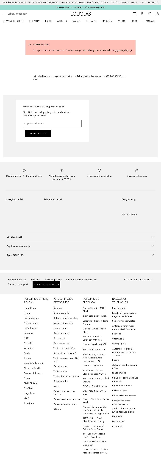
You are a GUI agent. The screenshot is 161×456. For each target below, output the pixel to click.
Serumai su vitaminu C (64, 353)
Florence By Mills (32, 368)
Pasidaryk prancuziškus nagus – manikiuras (124, 315)
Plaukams (149, 21)
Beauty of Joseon (33, 373)
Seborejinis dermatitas (123, 321)
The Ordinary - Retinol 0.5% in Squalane (94, 435)
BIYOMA (28, 388)
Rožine (115, 360)
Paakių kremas (60, 366)
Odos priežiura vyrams (124, 395)
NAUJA (76, 21)
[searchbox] (30, 13)
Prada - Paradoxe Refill (94, 344)
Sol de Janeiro (31, 318)
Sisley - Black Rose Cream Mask (96, 401)
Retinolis (116, 333)
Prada (27, 353)
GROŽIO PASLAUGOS (97, 3)
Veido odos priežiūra (64, 348)
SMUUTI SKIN (30, 383)
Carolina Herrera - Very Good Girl (95, 443)
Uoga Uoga (30, 308)
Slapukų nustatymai (18, 284)
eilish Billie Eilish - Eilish (95, 316)
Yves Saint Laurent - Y (94, 349)
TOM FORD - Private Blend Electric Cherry (93, 420)
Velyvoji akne (119, 343)
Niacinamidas (119, 372)
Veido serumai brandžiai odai (66, 360)
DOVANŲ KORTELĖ (13, 21)
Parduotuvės (138, 3)
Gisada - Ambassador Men (94, 330)
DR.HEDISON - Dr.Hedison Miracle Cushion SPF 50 (96, 451)
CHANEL (28, 343)
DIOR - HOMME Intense (95, 386)
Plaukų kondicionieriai (64, 404)
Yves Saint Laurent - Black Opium (96, 380)
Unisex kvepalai (61, 313)
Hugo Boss (29, 393)
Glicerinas (117, 426)
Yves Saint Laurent (33, 363)
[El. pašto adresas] (52, 123)
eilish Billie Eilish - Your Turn (94, 393)
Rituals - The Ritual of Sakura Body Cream (94, 428)
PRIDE (48, 21)
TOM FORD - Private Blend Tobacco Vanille (94, 372)
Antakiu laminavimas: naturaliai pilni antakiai (123, 328)
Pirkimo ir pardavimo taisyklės (81, 279)
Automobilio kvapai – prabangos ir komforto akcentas (124, 352)
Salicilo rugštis (119, 308)
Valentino (28, 348)
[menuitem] (15, 21)
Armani (27, 358)
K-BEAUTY (34, 21)
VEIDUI (121, 21)
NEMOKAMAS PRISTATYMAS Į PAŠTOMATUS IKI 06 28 (80, 7)
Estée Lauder (30, 328)
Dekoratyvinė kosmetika (65, 318)
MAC (26, 398)
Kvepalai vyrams (61, 343)
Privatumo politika (17, 279)
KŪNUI (134, 21)
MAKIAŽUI (107, 21)
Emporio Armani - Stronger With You (92, 338)
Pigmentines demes (122, 385)
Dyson (27, 313)
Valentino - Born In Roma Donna (95, 323)
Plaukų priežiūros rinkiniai (66, 399)
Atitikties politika (53, 279)
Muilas (56, 386)
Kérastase (29, 333)
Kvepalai (91, 21)
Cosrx (27, 378)
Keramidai (117, 416)
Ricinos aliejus (119, 390)
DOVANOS (153, 3)
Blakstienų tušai (61, 333)
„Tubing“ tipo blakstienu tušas (124, 367)
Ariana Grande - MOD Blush (94, 310)
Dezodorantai (60, 381)
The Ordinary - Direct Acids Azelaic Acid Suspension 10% (94, 357)
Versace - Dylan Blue (93, 365)
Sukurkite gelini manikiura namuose (125, 379)
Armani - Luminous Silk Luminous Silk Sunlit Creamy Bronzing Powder (96, 410)
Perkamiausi (118, 421)
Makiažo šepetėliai (63, 323)
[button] (80, 237)
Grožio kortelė (120, 3)
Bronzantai (59, 338)
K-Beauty (58, 409)
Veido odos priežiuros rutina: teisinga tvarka (123, 410)
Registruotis (38, 133)
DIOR (26, 338)
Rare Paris (29, 403)
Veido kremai (60, 371)
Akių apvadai (60, 328)
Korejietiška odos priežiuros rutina (121, 402)
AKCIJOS (62, 21)
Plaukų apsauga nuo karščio (64, 393)
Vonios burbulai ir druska (66, 376)
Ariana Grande (31, 323)
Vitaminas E (118, 338)
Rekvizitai (35, 279)
